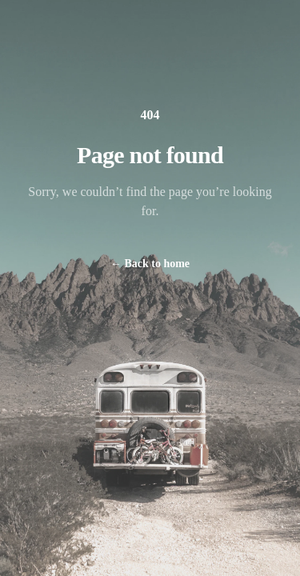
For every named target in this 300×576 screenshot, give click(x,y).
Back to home (150, 264)
